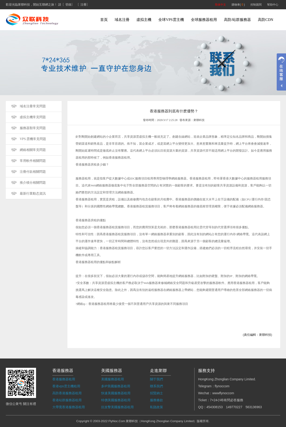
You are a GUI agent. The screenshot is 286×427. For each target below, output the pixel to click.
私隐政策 (156, 407)
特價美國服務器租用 (115, 400)
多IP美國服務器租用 (115, 386)
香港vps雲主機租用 (66, 386)
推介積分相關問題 (33, 182)
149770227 (234, 407)
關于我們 (156, 379)
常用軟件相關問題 (33, 161)
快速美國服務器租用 (115, 393)
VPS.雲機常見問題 (33, 139)
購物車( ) (238, 4)
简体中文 (220, 4)
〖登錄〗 (68, 4)
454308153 (214, 407)
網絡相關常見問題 (33, 150)
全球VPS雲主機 (171, 20)
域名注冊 (122, 20)
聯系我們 (156, 386)
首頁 (104, 20)
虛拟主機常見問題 (33, 117)
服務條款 (156, 400)
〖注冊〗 (83, 4)
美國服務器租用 (112, 379)
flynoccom (222, 386)
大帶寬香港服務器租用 (68, 407)
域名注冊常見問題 (33, 106)
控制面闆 (256, 4)
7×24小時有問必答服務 (226, 400)
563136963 (254, 407)
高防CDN (265, 20)
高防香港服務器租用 (67, 393)
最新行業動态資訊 (33, 193)
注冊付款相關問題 (33, 171)
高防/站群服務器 (237, 20)
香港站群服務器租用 (67, 400)
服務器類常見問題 (33, 128)
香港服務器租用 (63, 379)
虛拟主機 (143, 20)
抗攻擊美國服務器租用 (117, 407)
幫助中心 (272, 4)
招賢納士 (156, 393)
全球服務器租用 (204, 20)
